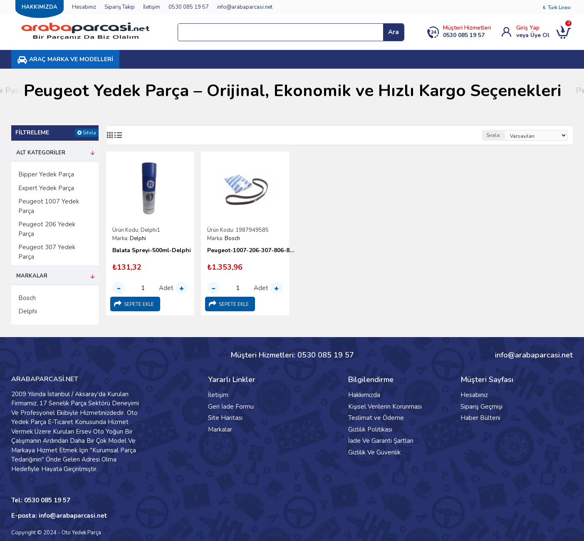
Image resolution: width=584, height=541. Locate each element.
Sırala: (493, 135)
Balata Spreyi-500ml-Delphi (151, 250)
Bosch (232, 238)
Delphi (138, 238)
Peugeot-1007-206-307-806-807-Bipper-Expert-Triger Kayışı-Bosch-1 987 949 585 (251, 250)
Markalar (31, 276)
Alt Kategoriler (40, 152)
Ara (393, 32)
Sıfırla (89, 132)
